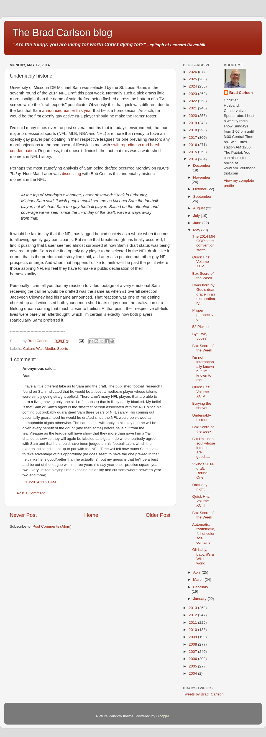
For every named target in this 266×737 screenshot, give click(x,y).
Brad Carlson (241, 93)
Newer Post (23, 515)
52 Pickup (200, 327)
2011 (193, 622)
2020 (193, 116)
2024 (193, 86)
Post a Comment (31, 493)
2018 (193, 130)
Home (91, 515)
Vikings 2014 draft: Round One (203, 471)
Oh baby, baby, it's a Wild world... (203, 556)
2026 (193, 72)
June (197, 223)
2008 (193, 644)
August (199, 208)
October (200, 189)
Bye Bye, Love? (199, 336)
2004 (193, 673)
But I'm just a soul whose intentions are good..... (203, 448)
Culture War (33, 348)
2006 (193, 659)
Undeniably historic (201, 417)
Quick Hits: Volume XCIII (201, 500)
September (202, 196)
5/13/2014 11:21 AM (39, 482)
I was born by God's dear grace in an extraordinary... (203, 294)
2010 (193, 630)
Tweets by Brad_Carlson (203, 694)
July (197, 216)
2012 (193, 615)
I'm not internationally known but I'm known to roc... (203, 368)
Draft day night (200, 487)
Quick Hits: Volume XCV (201, 261)
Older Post (158, 515)
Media (50, 348)
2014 (193, 159)
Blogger (162, 716)
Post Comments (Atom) (52, 526)
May (197, 230)
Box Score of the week (203, 429)
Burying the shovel (201, 405)
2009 (193, 637)
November (201, 177)
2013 (193, 608)
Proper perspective (203, 314)
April (197, 572)
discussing (71, 173)
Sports (62, 348)
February (200, 587)
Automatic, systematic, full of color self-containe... (203, 533)
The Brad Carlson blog (62, 32)
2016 (193, 145)
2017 (193, 137)
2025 (193, 79)
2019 (193, 123)
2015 (193, 152)
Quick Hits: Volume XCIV (201, 391)
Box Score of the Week (203, 275)
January (200, 599)
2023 (193, 94)
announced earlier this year (67, 110)
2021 (193, 108)
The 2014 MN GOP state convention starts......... (203, 243)
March (198, 579)
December (201, 165)
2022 (193, 101)
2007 (193, 651)
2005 (193, 666)
